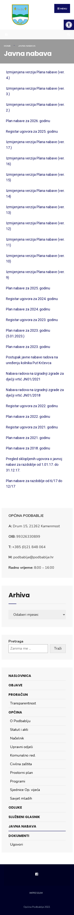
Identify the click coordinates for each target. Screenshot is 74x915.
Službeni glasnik (24, 817)
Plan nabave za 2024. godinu (28, 309)
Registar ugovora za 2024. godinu (32, 299)
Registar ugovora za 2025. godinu (32, 131)
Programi (17, 781)
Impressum (36, 893)
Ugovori (16, 844)
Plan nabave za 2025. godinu (28, 288)
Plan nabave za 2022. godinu (28, 416)
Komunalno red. (23, 755)
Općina (15, 712)
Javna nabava (22, 826)
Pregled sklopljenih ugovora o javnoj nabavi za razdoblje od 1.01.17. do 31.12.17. (34, 464)
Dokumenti (18, 835)
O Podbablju (20, 721)
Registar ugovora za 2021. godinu (32, 427)
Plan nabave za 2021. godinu (28, 438)
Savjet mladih (21, 798)
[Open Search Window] (68, 34)
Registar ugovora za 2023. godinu (32, 320)
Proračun (18, 694)
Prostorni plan (21, 772)
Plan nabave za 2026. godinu (28, 121)
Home (7, 45)
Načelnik (17, 738)
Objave (15, 685)
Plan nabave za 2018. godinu (28, 448)
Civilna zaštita (21, 764)
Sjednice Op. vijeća (25, 789)
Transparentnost (23, 703)
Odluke (15, 807)
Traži (58, 648)
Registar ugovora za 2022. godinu (32, 406)
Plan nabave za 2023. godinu (28, 347)
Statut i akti (19, 729)
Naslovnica (19, 675)
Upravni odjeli (21, 747)
